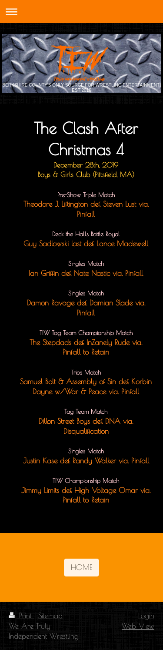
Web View (138, 626)
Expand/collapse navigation (81, 11)
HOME (81, 567)
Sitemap (50, 615)
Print (21, 615)
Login (146, 615)
